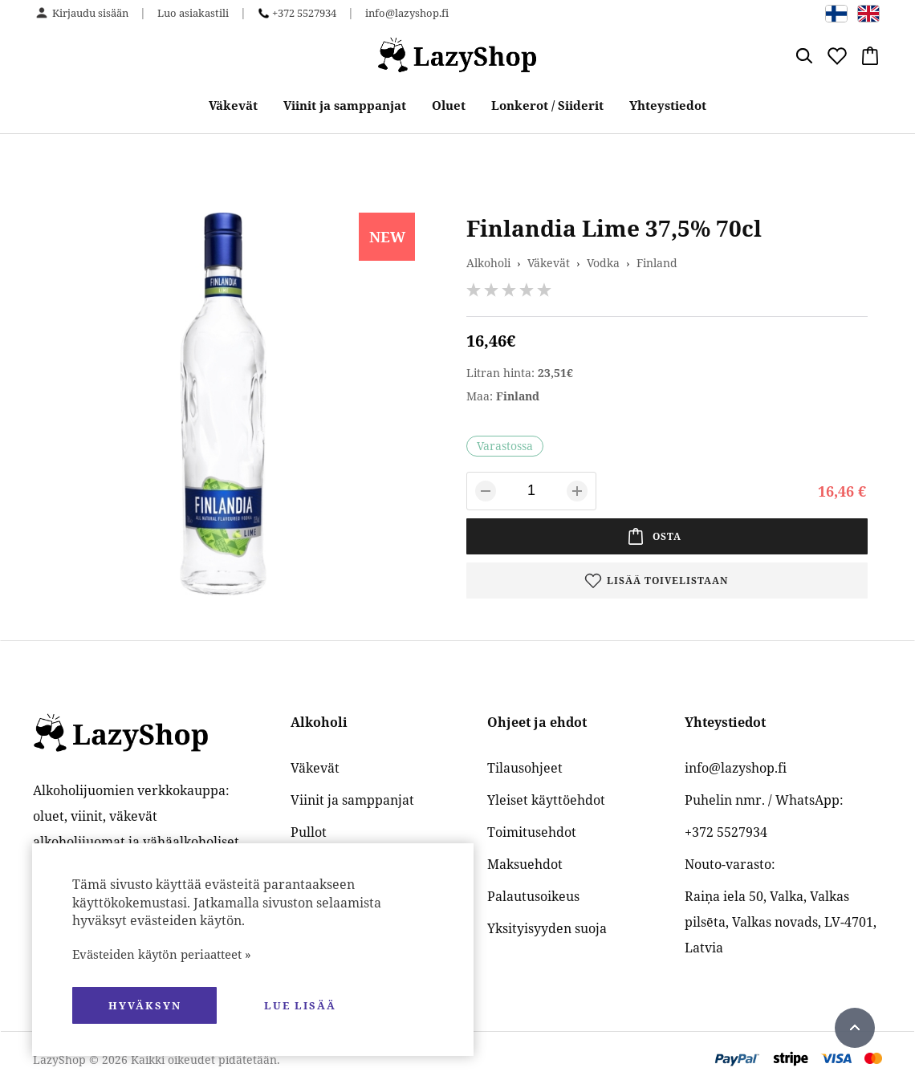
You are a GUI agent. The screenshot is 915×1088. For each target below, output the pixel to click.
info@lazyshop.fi (407, 13)
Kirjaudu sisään (90, 13)
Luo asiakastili (193, 13)
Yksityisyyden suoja (547, 928)
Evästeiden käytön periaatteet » (161, 954)
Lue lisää (300, 1005)
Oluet (449, 105)
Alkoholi (488, 262)
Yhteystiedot (667, 105)
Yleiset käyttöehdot (546, 800)
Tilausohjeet (525, 768)
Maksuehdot (525, 864)
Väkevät (233, 105)
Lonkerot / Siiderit (547, 105)
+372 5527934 (304, 13)
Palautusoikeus (533, 896)
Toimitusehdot (531, 832)
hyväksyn (144, 1005)
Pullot (309, 832)
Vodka (603, 262)
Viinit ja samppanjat (344, 105)
